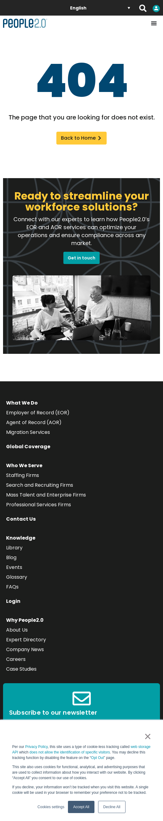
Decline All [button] (111, 807)
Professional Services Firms (38, 504)
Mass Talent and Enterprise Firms (46, 494)
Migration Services (28, 432)
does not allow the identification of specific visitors (70, 752)
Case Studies (21, 669)
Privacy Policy (36, 747)
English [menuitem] (78, 8)
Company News (25, 649)
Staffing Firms (22, 475)
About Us (17, 629)
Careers (16, 659)
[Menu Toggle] (154, 23)
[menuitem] (100, 8)
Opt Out (97, 758)
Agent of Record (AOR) (34, 422)
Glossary (16, 577)
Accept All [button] (81, 807)
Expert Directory (26, 639)
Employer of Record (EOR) (37, 412)
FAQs (12, 586)
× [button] (147, 736)
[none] (100, 8)
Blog (11, 557)
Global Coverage (28, 446)
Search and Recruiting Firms (39, 485)
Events (14, 567)
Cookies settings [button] (50, 807)
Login (13, 601)
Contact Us (21, 518)
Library (14, 547)
